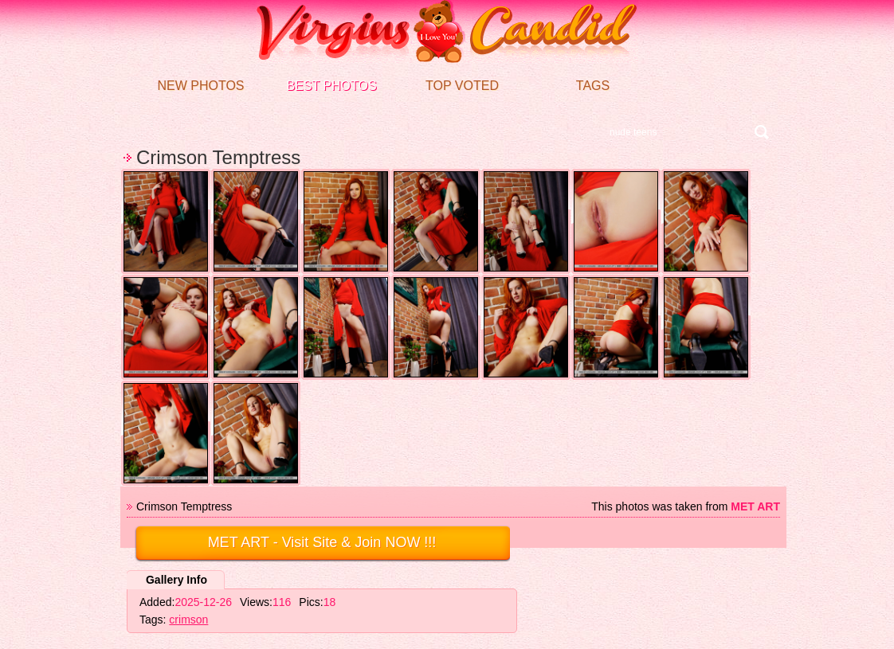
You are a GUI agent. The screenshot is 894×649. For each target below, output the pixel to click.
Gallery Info (176, 579)
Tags (593, 85)
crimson (188, 619)
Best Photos (331, 85)
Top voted (462, 85)
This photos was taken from (685, 506)
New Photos (200, 85)
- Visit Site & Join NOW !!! (322, 542)
